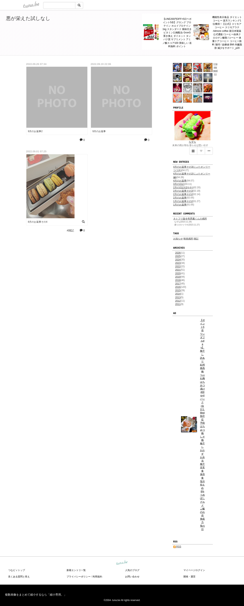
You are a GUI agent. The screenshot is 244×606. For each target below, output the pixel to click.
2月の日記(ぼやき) (183, 187)
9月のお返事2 (35, 131)
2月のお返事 (180, 197)
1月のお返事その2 (183, 201)
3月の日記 (178, 184)
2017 (178, 283)
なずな (192, 142)
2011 (178, 304)
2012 (178, 300)
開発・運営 (189, 576)
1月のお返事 (180, 204)
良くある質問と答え (19, 576)
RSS (177, 546)
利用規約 (97, 576)
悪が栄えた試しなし (28, 18)
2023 (178, 263)
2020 (178, 273)
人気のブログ (132, 570)
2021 (178, 269)
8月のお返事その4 (37, 221)
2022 (178, 266)
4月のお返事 (180, 180)
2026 (178, 252)
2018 (178, 280)
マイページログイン (194, 570)
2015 (178, 290)
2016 (178, 287)
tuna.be (122, 562)
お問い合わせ (132, 576)
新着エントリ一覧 (76, 570)
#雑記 (70, 230)
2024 (178, 259)
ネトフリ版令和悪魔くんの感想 (190, 218)
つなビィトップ (16, 570)
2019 (178, 276)
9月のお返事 (99, 131)
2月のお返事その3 (183, 190)
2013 (178, 297)
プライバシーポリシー (79, 576)
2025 (178, 256)
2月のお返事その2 (183, 194)
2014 (178, 293)
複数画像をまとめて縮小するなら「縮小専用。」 (36, 594)
